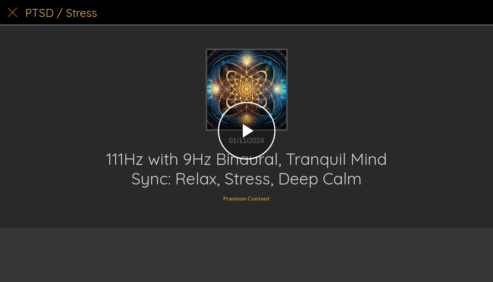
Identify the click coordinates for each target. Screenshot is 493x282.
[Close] (12, 12)
